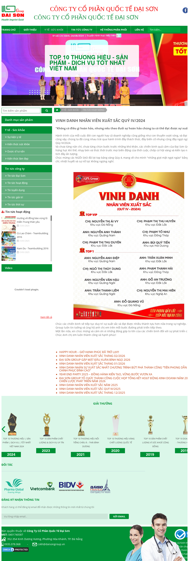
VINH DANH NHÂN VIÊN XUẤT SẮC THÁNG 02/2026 (92, 356)
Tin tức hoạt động (93, 109)
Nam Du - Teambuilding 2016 (32, 248)
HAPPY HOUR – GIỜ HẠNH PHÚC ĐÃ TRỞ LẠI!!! (89, 352)
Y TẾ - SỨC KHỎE (70, 109)
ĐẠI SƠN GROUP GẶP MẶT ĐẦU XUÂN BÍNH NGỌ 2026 (94, 359)
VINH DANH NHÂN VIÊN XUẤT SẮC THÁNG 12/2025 (92, 392)
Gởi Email (119, 516)
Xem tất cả (46, 317)
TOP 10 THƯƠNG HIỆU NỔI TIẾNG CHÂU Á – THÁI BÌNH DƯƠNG (86, 442)
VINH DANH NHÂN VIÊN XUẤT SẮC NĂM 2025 (88, 385)
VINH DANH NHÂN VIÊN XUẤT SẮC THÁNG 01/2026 (92, 363)
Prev (4, 429)
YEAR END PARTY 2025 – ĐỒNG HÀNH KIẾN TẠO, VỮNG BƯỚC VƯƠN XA (105, 374)
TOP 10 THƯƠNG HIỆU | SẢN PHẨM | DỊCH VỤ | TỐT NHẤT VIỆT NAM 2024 (17, 442)
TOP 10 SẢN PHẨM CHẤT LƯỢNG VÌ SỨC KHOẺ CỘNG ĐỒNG (155, 442)
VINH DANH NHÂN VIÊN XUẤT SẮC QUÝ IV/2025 (90, 389)
